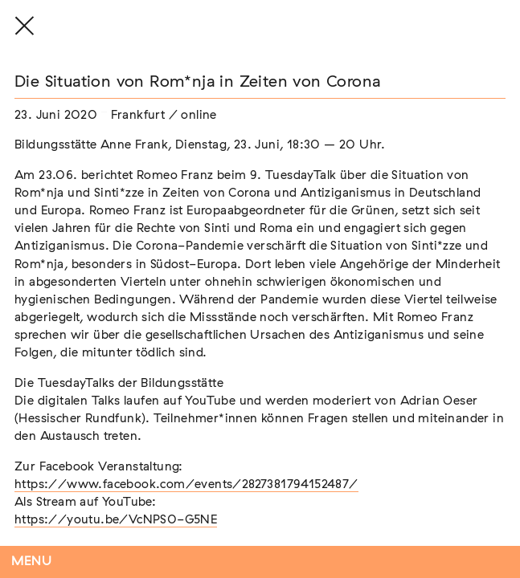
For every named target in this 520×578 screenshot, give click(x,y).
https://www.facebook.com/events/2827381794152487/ (186, 484)
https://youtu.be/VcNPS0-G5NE (115, 520)
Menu (31, 562)
